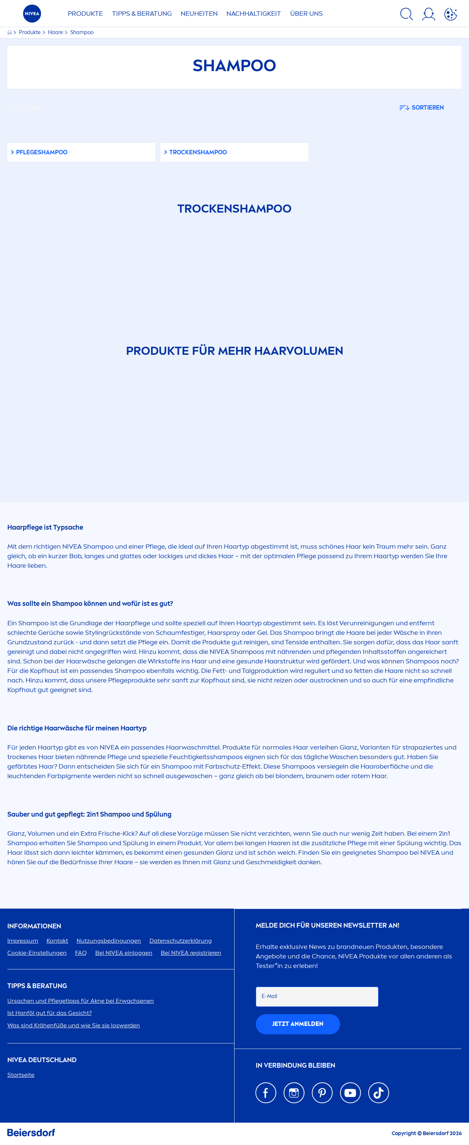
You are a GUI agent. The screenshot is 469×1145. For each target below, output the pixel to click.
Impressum (22, 940)
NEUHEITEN (199, 14)
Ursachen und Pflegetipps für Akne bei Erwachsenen (80, 1000)
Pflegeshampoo (41, 152)
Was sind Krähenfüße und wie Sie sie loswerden (73, 1025)
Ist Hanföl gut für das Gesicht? (49, 1012)
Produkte (30, 32)
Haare (56, 32)
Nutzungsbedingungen (109, 940)
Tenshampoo (198, 152)
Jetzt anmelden (298, 1023)
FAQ (81, 952)
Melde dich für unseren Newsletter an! (327, 925)
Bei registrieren (191, 952)
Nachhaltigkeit (253, 14)
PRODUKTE (85, 14)
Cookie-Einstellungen (37, 952)
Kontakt (57, 940)
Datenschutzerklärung (180, 940)
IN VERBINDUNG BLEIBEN (295, 1065)
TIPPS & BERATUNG (142, 14)
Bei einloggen (123, 952)
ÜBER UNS (306, 14)
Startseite (20, 1074)
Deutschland (42, 1060)
